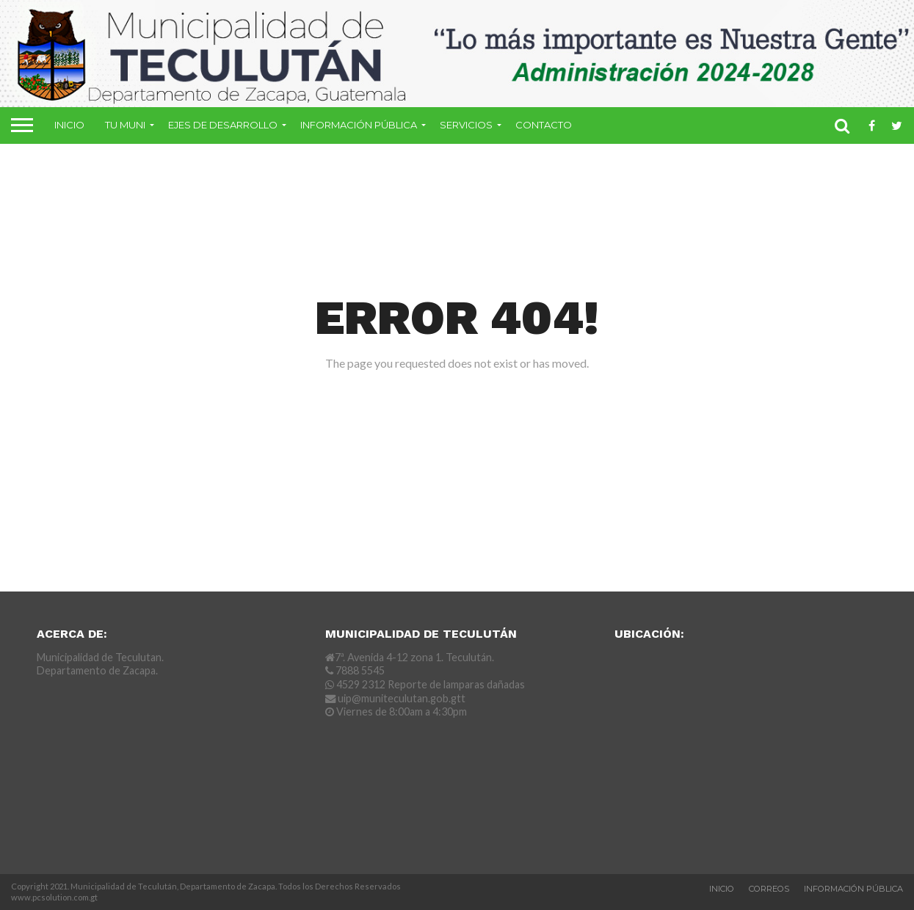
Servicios (466, 125)
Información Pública (358, 125)
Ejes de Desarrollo (223, 125)
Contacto (543, 125)
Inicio (69, 125)
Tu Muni (125, 125)
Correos (769, 889)
